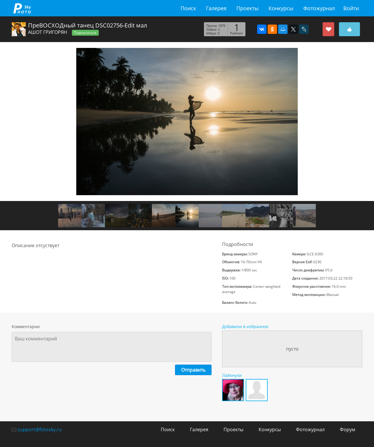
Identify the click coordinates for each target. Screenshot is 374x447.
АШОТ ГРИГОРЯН (47, 32)
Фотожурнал (319, 8)
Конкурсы (281, 8)
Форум (347, 429)
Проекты (247, 8)
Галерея (216, 8)
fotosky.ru (22, 8)
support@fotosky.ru (40, 429)
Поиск (188, 8)
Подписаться (85, 32)
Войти (351, 8)
